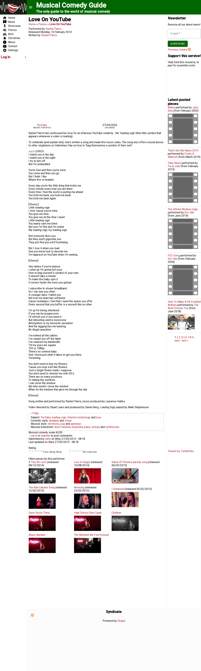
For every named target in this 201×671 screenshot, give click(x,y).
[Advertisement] (11, 112)
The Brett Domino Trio (183, 306)
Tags (36, 413)
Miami (171, 107)
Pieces (42, 24)
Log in (33, 435)
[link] (13, 57)
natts (48, 438)
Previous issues (177, 49)
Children (116, 512)
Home (32, 24)
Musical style (39, 423)
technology (84, 417)
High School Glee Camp (88, 512)
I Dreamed (118, 489)
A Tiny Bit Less (38, 462)
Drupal (121, 620)
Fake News (174, 163)
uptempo (76, 423)
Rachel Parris (53, 28)
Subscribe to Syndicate (32, 615)
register (45, 435)
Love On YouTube (60, 24)
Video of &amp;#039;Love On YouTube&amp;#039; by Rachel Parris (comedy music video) (96, 79)
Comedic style (39, 420)
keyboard (77, 427)
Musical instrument (42, 427)
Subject (35, 417)
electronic (53, 423)
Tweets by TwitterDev (181, 451)
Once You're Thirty (39, 512)
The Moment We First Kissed (91, 534)
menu (31, 7)
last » (185, 340)
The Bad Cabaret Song (42, 487)
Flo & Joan (174, 166)
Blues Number (37, 534)
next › (178, 340)
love (98, 417)
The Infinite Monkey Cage (183, 209)
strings (96, 427)
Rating (32, 448)
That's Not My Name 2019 (183, 150)
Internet (71, 417)
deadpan (54, 420)
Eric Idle (189, 212)
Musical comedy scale (41, 432)
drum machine (62, 427)
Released (34, 32)
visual (68, 420)
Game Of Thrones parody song (130, 462)
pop (63, 423)
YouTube (42, 125)
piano (87, 427)
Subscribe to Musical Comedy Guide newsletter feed (189, 49)
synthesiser (112, 427)
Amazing (79, 487)
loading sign (59, 417)
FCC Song (173, 255)
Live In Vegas (82, 462)
